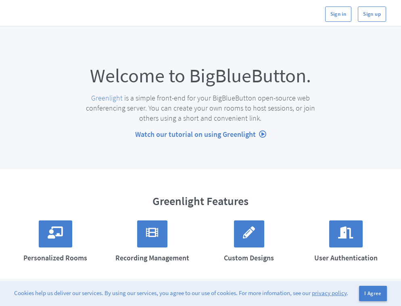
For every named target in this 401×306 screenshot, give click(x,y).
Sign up (372, 13)
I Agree (373, 293)
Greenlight (107, 98)
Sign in (338, 13)
